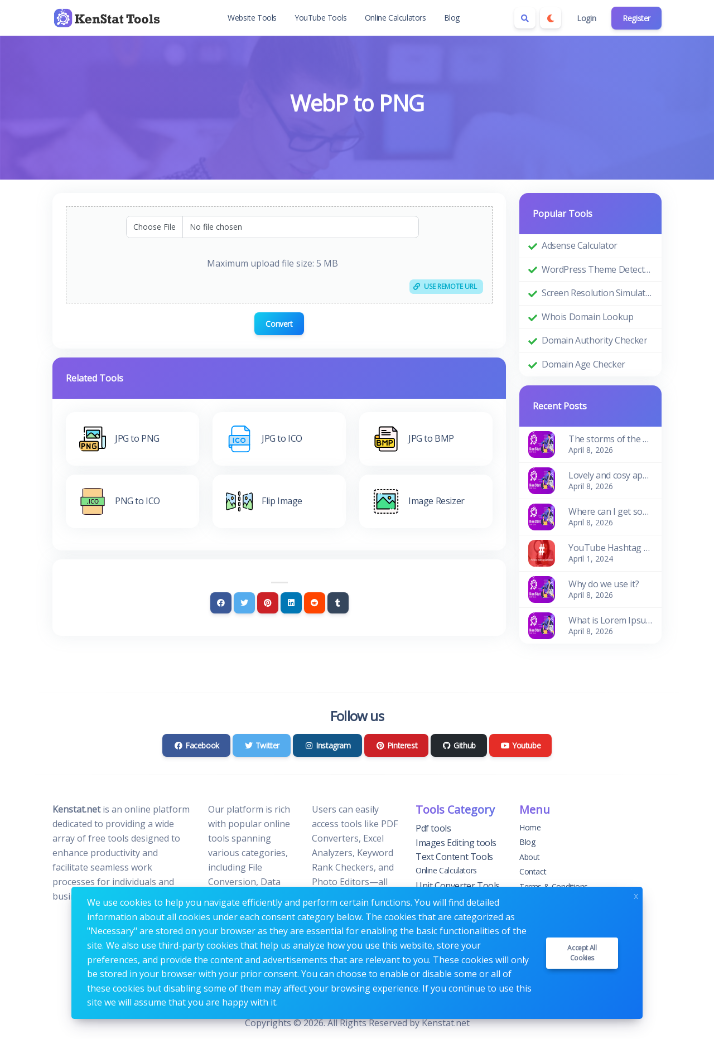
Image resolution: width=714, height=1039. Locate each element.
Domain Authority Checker (594, 340)
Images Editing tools (456, 843)
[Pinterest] (267, 602)
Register (636, 18)
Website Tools (252, 17)
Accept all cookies (581, 953)
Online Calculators (395, 17)
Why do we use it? (603, 584)
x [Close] (636, 895)
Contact (532, 871)
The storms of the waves (610, 439)
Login (586, 18)
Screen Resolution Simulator (597, 293)
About (529, 857)
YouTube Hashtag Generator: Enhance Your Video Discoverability (610, 548)
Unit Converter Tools (458, 885)
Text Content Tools (454, 856)
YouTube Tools (321, 17)
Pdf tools (433, 828)
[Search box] (525, 17)
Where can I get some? (610, 511)
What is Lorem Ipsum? (610, 620)
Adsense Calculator (579, 245)
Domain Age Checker (583, 364)
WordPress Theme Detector (597, 269)
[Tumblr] (338, 602)
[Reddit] (314, 602)
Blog (452, 17)
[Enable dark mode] (550, 17)
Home (530, 827)
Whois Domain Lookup (587, 317)
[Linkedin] (291, 602)
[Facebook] (220, 602)
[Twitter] (244, 602)
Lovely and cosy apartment (610, 475)
